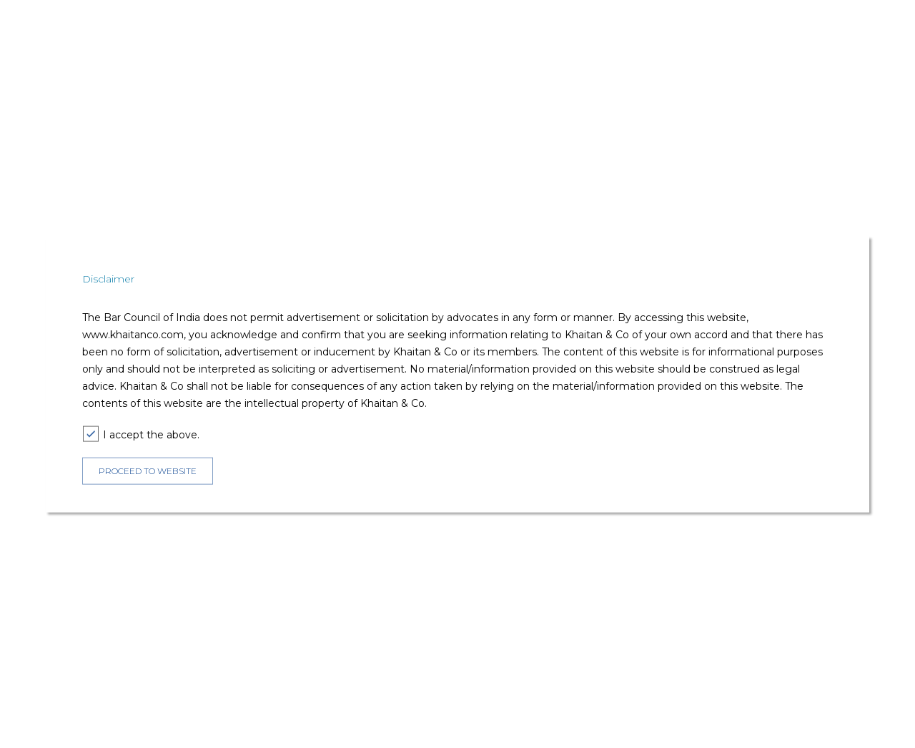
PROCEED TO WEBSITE (148, 471)
